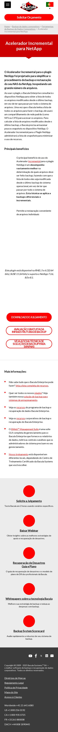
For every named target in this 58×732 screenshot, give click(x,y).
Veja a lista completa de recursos (32, 385)
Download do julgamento (29, 317)
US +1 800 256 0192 (14, 710)
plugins (38, 393)
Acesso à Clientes (13, 697)
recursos (20, 407)
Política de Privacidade (16, 687)
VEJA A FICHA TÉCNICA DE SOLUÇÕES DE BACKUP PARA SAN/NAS (29, 344)
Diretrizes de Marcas (15, 678)
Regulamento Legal (14, 682)
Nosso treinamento (18, 454)
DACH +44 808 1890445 (17, 724)
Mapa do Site (11, 692)
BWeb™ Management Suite (25, 429)
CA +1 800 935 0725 (14, 714)
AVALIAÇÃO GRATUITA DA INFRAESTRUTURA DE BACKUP (29, 330)
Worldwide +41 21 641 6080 (18, 705)
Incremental (34, 161)
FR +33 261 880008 (14, 719)
